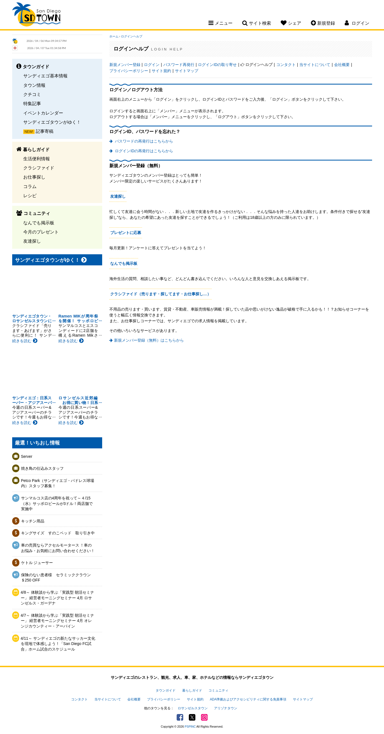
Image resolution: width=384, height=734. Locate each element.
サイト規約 (161, 70)
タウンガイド (166, 690)
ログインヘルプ (131, 36)
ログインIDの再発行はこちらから (143, 151)
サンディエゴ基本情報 (45, 75)
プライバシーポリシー (128, 70)
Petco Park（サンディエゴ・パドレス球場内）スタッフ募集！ (57, 483)
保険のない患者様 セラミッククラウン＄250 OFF (56, 578)
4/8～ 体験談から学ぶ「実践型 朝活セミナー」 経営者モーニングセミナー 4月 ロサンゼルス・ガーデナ (57, 597)
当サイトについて (314, 64)
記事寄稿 (44, 131)
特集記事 (32, 103)
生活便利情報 (36, 158)
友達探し (32, 240)
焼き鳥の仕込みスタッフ (42, 468)
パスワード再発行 (178, 64)
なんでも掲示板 (38, 222)
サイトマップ (186, 70)
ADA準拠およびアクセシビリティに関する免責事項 (248, 699)
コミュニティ (218, 690)
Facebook (180, 717)
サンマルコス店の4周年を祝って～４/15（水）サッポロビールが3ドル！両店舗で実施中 (57, 503)
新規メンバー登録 (124, 64)
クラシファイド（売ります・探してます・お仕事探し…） (160, 294)
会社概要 (342, 64)
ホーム (113, 36)
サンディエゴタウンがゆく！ (52, 122)
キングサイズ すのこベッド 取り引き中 (58, 533)
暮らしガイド (192, 690)
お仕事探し (34, 176)
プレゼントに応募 (125, 232)
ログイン (151, 64)
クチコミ (32, 94)
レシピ (30, 195)
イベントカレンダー (43, 112)
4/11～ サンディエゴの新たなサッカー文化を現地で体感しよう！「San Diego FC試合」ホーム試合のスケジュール (58, 643)
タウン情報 (34, 85)
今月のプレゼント (41, 231)
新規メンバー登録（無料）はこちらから (149, 340)
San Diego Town (36, 15)
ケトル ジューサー (37, 562)
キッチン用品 (32, 521)
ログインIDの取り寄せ (217, 64)
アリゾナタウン (225, 708)
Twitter (192, 717)
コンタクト (286, 64)
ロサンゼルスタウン (193, 708)
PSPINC (190, 726)
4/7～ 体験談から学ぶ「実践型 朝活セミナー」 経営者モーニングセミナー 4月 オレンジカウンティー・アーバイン (57, 620)
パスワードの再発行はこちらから (143, 141)
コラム (30, 186)
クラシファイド (38, 167)
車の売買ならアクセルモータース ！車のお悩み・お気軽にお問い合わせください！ (58, 548)
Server (26, 456)
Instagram (204, 717)
